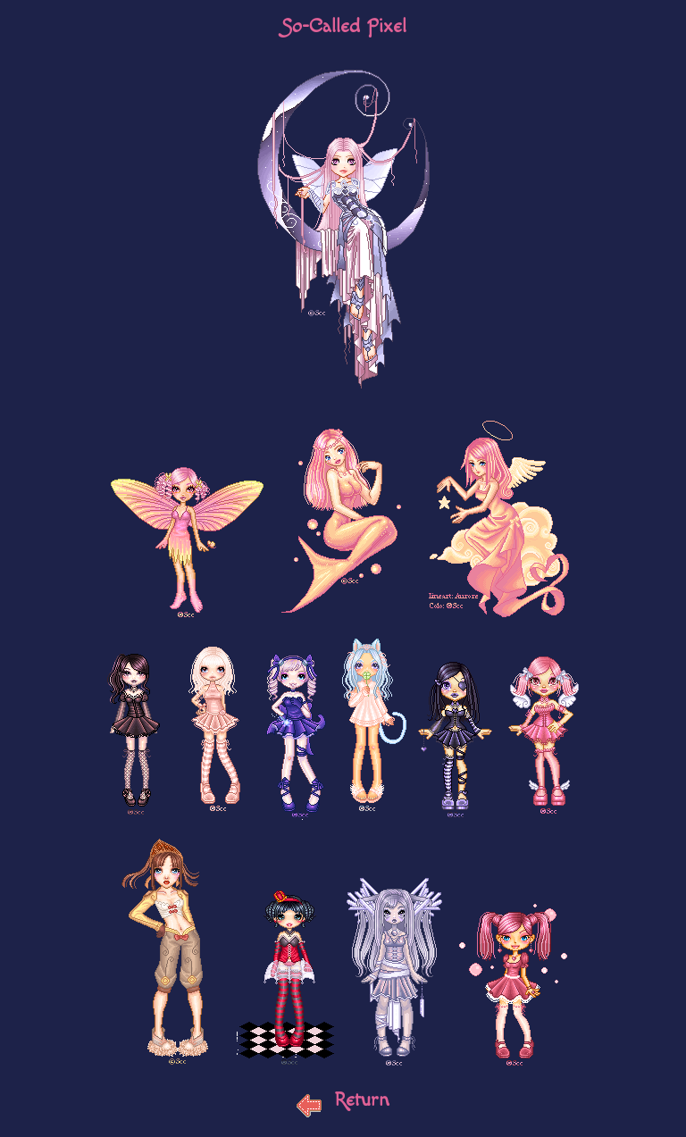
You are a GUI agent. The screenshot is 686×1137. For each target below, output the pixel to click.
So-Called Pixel (343, 26)
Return (343, 1099)
